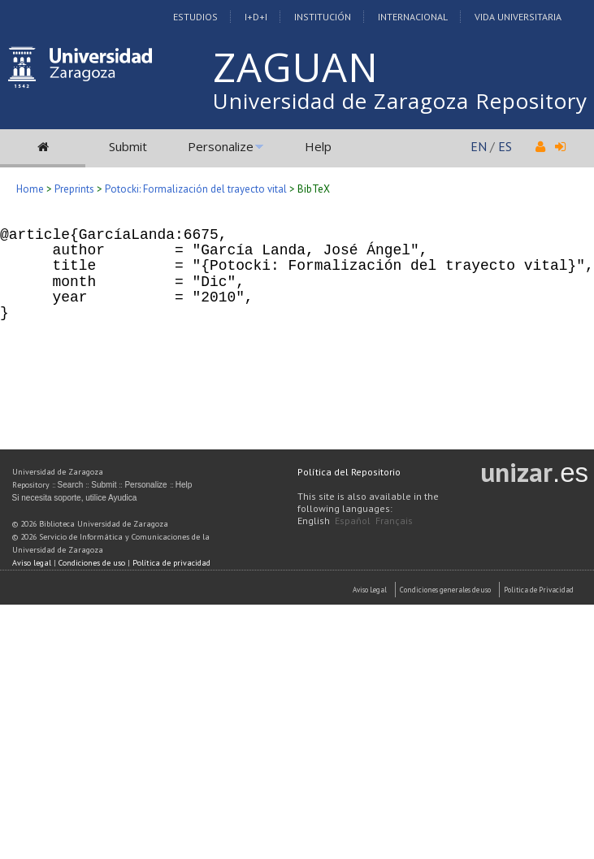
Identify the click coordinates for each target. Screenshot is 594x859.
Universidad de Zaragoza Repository (400, 100)
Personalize (221, 146)
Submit (128, 146)
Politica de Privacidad (539, 589)
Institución (322, 17)
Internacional (413, 17)
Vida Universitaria (518, 17)
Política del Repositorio (349, 472)
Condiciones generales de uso (445, 589)
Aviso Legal (370, 589)
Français (394, 520)
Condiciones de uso (92, 562)
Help (318, 146)
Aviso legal (31, 562)
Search (71, 484)
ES (505, 146)
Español (353, 520)
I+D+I (256, 17)
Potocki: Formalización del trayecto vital (196, 189)
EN (478, 146)
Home (30, 189)
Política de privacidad (171, 562)
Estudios (195, 17)
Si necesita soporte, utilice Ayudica (74, 497)
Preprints (74, 189)
